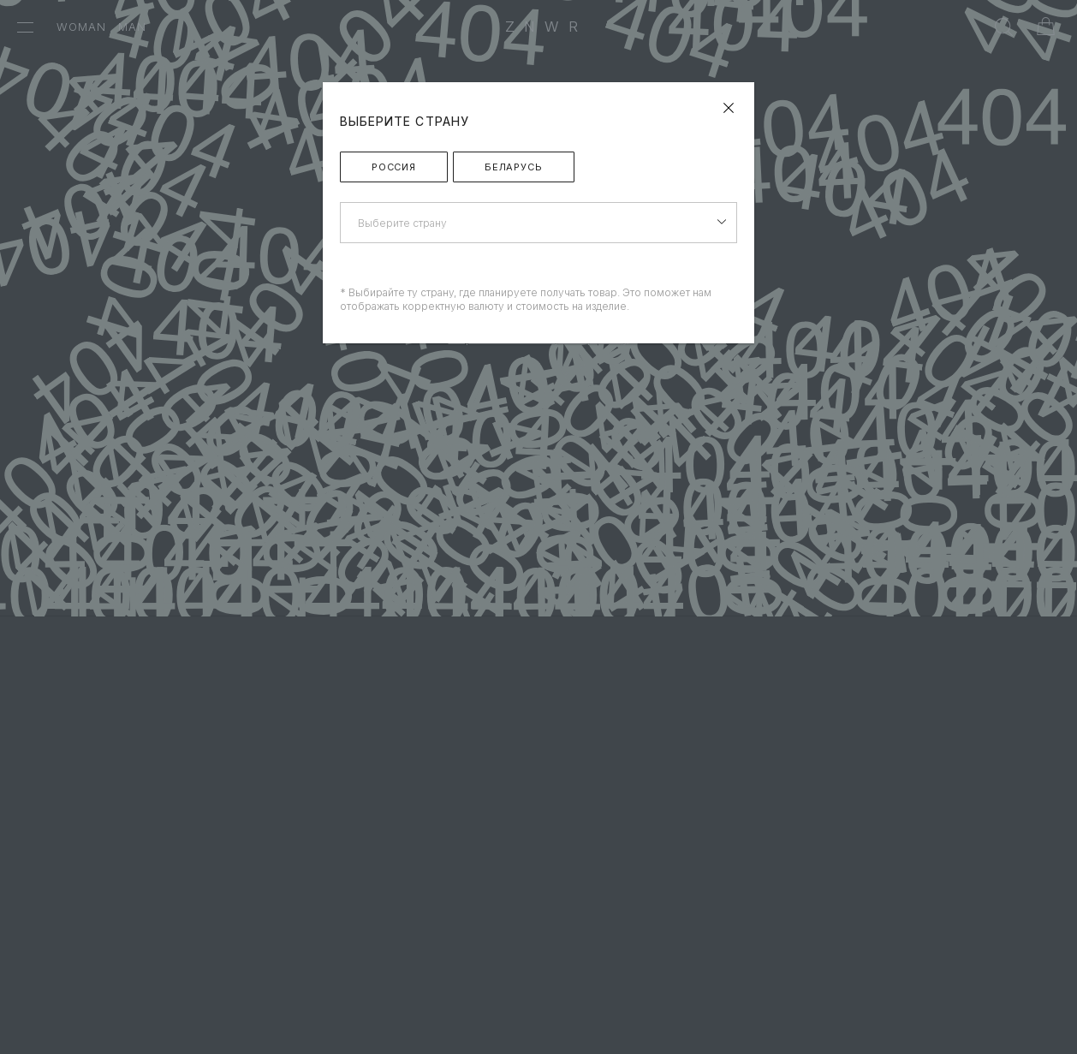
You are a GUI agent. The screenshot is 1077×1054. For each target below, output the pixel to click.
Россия (394, 167)
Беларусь (514, 167)
